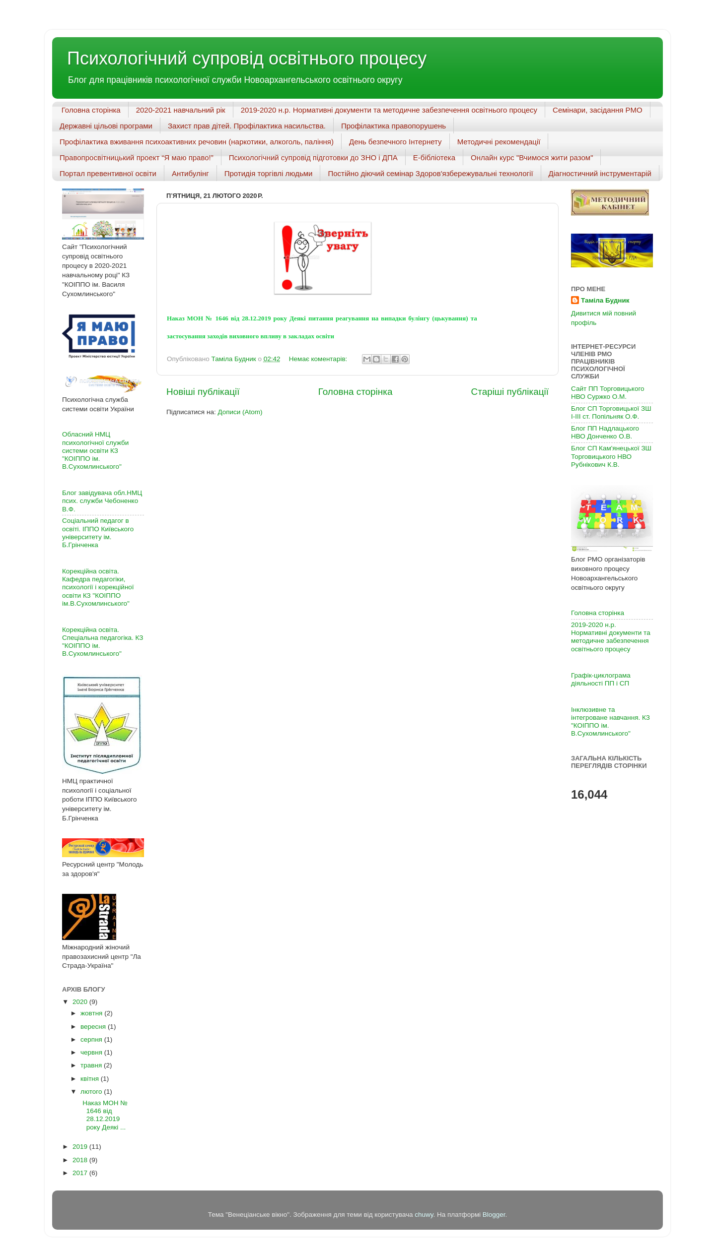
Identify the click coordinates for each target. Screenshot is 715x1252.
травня (92, 1065)
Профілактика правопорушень (393, 126)
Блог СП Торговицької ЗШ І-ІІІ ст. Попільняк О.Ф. (611, 412)
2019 (80, 1146)
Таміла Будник (605, 300)
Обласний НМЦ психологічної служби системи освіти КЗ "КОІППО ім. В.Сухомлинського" (95, 450)
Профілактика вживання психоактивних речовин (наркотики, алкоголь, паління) (197, 141)
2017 (80, 1173)
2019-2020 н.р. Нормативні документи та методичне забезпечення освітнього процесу (389, 110)
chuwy (424, 1214)
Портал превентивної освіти (108, 173)
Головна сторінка (91, 110)
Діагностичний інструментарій (600, 173)
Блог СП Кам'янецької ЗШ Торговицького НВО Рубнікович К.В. (611, 456)
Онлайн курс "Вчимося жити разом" (532, 157)
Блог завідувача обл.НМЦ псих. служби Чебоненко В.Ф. (102, 500)
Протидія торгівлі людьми (268, 173)
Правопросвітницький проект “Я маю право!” (137, 157)
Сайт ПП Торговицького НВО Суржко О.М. (607, 392)
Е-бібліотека (434, 157)
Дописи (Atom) (239, 412)
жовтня (92, 1013)
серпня (92, 1039)
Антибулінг (190, 173)
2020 (80, 1001)
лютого (92, 1091)
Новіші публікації (203, 391)
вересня (94, 1026)
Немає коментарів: (319, 359)
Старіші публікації (510, 391)
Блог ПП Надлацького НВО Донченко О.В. (605, 432)
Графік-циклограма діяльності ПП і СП (601, 679)
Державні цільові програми (106, 126)
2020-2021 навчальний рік (180, 110)
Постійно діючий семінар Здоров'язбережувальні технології (430, 173)
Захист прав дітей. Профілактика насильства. (247, 126)
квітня (90, 1078)
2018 (80, 1160)
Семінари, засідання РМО (598, 110)
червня (92, 1052)
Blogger (494, 1214)
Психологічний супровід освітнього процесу (247, 58)
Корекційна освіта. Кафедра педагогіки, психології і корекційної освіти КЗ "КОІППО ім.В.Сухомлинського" (98, 587)
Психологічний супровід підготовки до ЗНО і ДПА (313, 157)
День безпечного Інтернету (395, 141)
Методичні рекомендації (499, 141)
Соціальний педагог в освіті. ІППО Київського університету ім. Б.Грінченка (98, 533)
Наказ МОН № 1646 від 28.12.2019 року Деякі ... (103, 1115)
